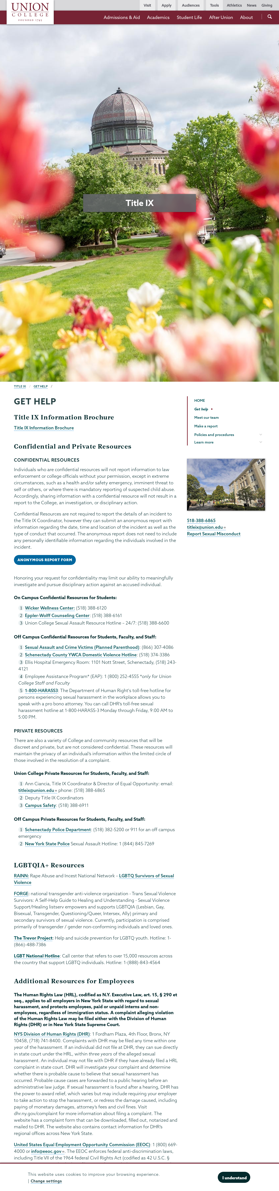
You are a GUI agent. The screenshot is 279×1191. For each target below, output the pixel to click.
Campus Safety (41, 807)
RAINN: (22, 878)
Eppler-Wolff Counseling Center (57, 616)
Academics (158, 17)
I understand (234, 1177)
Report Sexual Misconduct (214, 534)
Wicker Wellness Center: (50, 609)
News (251, 5)
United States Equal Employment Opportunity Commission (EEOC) (83, 1148)
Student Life (189, 17)
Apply (167, 5)
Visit (147, 5)
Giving (267, 5)
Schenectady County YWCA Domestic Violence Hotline (81, 656)
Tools (214, 5)
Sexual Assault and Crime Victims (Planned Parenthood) (83, 648)
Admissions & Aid (122, 17)
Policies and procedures (214, 434)
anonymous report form (45, 560)
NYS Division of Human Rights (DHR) (52, 1038)
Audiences (191, 5)
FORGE (21, 897)
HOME (199, 400)
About (246, 17)
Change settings (47, 1180)
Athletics (234, 5)
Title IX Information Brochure (44, 428)
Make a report (206, 426)
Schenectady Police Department (58, 832)
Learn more (204, 442)
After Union (221, 17)
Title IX (20, 386)
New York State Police (48, 846)
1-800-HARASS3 (42, 692)
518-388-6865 (202, 520)
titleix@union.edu (38, 792)
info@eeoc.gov (57, 1155)
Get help (41, 386)
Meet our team (206, 417)
